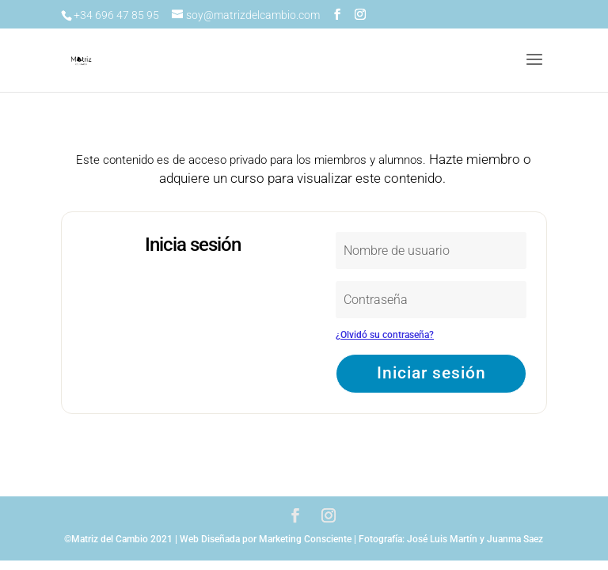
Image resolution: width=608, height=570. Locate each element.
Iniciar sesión (431, 372)
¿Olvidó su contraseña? (385, 334)
